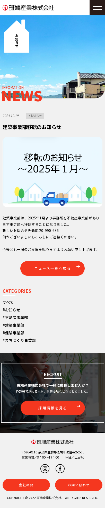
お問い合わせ (79, 485)
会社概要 (26, 485)
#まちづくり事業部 (19, 340)
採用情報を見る (52, 407)
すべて (8, 302)
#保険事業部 (13, 333)
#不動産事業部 (15, 317)
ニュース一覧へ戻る (52, 268)
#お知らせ (35, 116)
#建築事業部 (13, 325)
